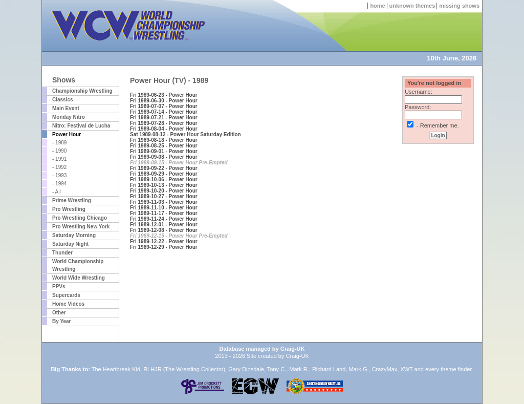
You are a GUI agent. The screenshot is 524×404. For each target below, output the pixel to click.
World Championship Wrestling (77, 265)
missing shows (459, 6)
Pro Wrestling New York (81, 226)
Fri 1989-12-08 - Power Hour (164, 230)
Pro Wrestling (68, 209)
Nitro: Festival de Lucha (81, 126)
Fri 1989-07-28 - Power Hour (164, 123)
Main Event (65, 108)
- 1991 (59, 159)
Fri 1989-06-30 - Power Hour (164, 100)
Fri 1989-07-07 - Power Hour (164, 106)
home (377, 6)
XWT (406, 369)
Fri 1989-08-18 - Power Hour (164, 140)
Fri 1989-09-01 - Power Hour (164, 151)
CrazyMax (385, 369)
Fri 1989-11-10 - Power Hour (164, 207)
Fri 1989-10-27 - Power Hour (164, 196)
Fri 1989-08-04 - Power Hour (164, 129)
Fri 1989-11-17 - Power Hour (164, 213)
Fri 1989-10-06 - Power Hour (164, 179)
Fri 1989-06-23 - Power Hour (164, 95)
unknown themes (412, 6)
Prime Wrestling (71, 200)
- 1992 (59, 167)
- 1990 (59, 151)
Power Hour (66, 134)
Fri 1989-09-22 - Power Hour (164, 168)
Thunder (62, 253)
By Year (61, 321)
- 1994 (59, 183)
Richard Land (328, 369)
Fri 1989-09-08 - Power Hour (164, 157)
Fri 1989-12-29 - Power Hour (164, 247)
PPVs (59, 286)
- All (56, 192)
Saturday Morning (74, 235)
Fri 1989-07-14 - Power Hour (164, 112)
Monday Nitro (68, 117)
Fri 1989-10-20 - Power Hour (164, 191)
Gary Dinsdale (246, 369)
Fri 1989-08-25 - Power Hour (164, 145)
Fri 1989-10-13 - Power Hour (164, 185)
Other (59, 312)
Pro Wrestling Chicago (79, 218)
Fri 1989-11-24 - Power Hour (164, 219)
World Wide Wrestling (78, 278)
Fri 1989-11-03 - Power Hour (164, 202)
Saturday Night (70, 244)
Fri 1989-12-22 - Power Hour (164, 241)
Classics (62, 99)
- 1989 (59, 142)
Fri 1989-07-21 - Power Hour (164, 117)
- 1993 (59, 175)
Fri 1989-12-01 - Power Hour (164, 224)
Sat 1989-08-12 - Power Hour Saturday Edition (185, 134)
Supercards (66, 295)
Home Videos (68, 304)
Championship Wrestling (82, 91)
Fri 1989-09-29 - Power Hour (164, 174)
